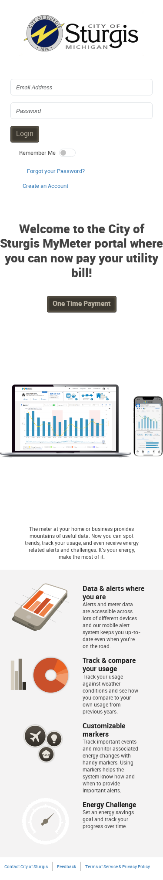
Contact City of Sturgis (26, 867)
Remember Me (37, 153)
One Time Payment (82, 304)
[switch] (67, 153)
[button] (45, 186)
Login (24, 134)
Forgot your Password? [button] (56, 171)
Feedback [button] (66, 867)
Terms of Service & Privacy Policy (117, 867)
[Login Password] (81, 110)
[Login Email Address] (81, 87)
